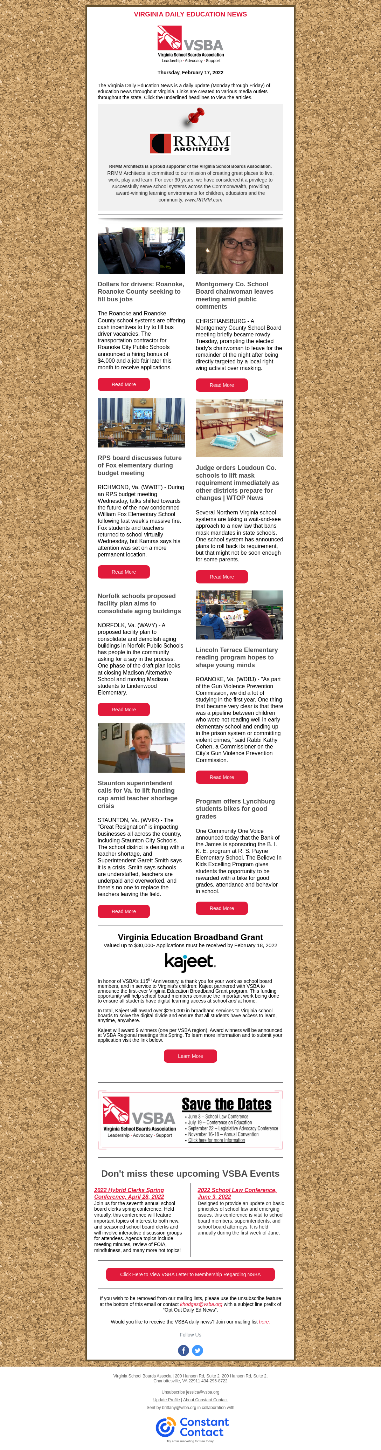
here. (264, 1322)
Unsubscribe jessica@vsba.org (191, 1392)
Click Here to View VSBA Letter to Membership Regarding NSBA (190, 1274)
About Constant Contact (205, 1399)
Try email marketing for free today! (191, 1441)
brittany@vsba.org (179, 1407)
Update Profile (166, 1399)
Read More (124, 384)
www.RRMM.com (202, 200)
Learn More (190, 1056)
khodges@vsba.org (201, 1304)
